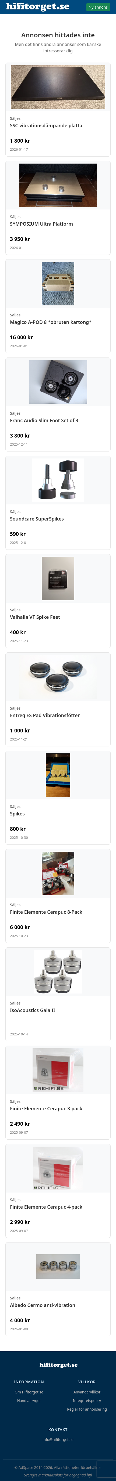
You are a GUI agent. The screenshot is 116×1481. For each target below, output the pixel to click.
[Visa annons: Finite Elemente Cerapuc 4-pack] (58, 1191)
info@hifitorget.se (58, 1439)
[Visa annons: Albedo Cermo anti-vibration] (58, 1289)
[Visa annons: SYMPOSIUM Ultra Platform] (58, 208)
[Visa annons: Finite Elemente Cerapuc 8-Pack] (58, 896)
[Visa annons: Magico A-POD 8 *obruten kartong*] (58, 306)
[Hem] (58, 1365)
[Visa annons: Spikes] (58, 798)
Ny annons (98, 7)
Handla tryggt (29, 1400)
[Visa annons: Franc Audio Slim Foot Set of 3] (58, 404)
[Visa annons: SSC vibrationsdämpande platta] (58, 110)
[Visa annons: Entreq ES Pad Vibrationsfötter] (58, 699)
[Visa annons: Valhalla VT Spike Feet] (58, 601)
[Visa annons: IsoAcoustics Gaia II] (58, 994)
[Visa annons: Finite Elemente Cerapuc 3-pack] (58, 1093)
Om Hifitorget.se (29, 1392)
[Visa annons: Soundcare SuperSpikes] (58, 503)
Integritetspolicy (87, 1400)
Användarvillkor (86, 1392)
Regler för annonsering (87, 1409)
